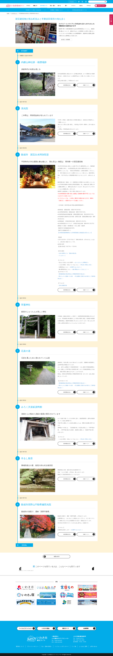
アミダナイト (62, 255)
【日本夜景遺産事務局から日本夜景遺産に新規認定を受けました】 (75, 232)
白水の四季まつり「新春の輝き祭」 (68, 253)
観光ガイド (65, 629)
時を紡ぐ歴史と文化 (86, 265)
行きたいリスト (100, 5)
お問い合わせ (93, 646)
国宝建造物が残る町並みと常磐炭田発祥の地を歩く (72, 274)
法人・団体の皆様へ (46, 646)
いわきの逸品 (45, 629)
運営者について (20, 646)
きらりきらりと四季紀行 (81, 262)
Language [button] (71, 1)
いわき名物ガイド (111, 19)
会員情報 (85, 629)
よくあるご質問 (83, 646)
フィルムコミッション (25, 629)
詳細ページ (86, 85)
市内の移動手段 (63, 285)
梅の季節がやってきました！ (80, 269)
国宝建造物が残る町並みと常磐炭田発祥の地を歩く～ (72, 383)
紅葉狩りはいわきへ (75, 267)
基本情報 (67, 85)
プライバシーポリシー (32, 646)
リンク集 (74, 646)
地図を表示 (56, 556)
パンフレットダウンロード (62, 646)
